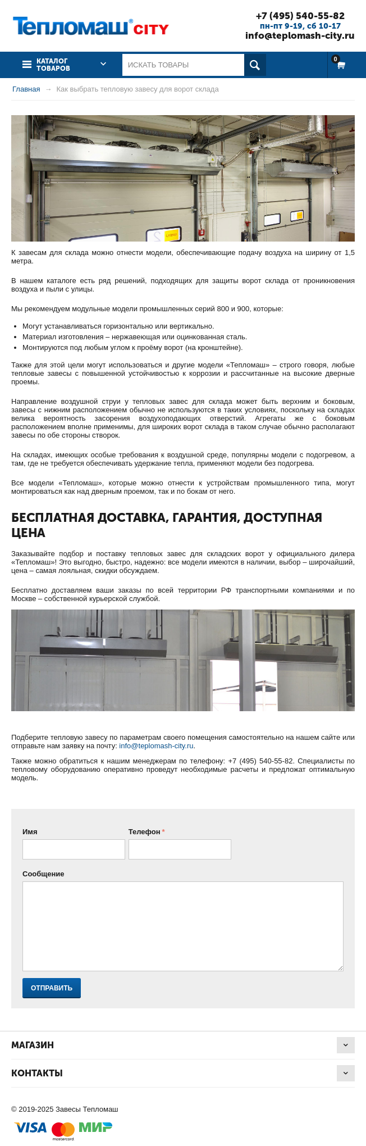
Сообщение (43, 874)
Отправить (51, 988)
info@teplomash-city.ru (300, 35)
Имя (30, 831)
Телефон (145, 831)
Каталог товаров (53, 64)
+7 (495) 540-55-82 (300, 15)
